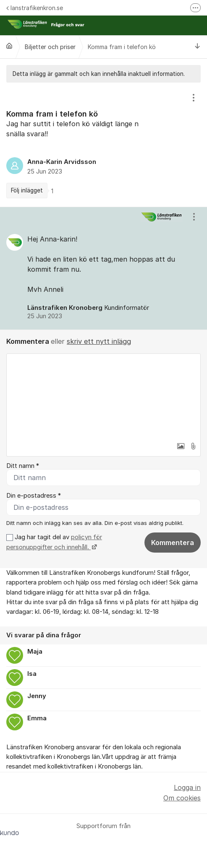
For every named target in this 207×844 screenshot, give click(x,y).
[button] (180, 446)
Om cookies (182, 798)
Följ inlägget (27, 190)
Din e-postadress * (33, 495)
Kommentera (172, 542)
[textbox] (103, 396)
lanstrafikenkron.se (34, 7)
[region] (103, 145)
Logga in (187, 787)
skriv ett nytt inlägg (99, 341)
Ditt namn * (22, 466)
